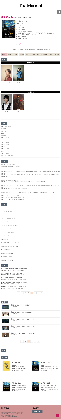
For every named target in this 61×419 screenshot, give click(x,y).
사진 (51, 54)
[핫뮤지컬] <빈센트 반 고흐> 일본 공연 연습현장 (22, 312)
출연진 (9, 54)
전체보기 (4, 54)
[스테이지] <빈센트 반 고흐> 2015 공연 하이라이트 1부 (23, 333)
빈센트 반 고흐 (16, 362)
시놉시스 (21, 54)
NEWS (2, 12)
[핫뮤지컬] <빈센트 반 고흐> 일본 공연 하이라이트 (23, 305)
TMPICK (16, 12)
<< (18, 292)
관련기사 (39, 54)
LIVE (20, 12)
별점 (27, 54)
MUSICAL (24, 12)
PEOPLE (29, 12)
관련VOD (45, 54)
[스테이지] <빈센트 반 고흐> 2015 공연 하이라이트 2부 (23, 326)
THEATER (34, 12)
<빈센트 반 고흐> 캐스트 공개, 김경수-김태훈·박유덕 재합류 (15, 268)
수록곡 (33, 54)
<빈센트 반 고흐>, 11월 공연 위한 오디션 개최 (11, 273)
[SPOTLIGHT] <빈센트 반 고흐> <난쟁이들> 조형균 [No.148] (14, 282)
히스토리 (57, 54)
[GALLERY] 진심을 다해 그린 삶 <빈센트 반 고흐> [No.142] (13, 287)
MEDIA (12, 12)
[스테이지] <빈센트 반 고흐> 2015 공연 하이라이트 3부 (23, 319)
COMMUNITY (41, 12)
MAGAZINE (7, 12)
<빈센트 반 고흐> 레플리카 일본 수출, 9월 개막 (11, 277)
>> (41, 292)
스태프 (15, 54)
